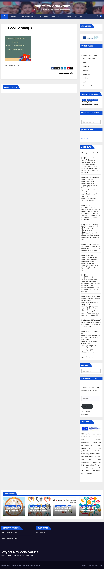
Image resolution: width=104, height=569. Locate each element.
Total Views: (6, 533)
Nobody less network (89, 55)
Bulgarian (86, 74)
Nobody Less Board (93, 99)
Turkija (85, 78)
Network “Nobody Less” (51, 16)
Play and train (28, 16)
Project (13, 16)
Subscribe (87, 406)
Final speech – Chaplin (90, 153)
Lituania (86, 66)
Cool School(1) (20, 28)
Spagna (85, 70)
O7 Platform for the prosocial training (13, 510)
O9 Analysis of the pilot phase (38, 509)
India (85, 82)
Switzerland (87, 86)
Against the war (87, 357)
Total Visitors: (6, 538)
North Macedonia (89, 58)
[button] (97, 16)
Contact (79, 16)
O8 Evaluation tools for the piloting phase (63, 510)
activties (84, 138)
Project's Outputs (10, 506)
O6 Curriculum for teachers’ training (89, 510)
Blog (69, 16)
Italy (84, 62)
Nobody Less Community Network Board (90, 104)
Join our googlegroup (95, 565)
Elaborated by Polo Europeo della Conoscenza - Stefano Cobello (20, 565)
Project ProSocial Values (52, 6)
